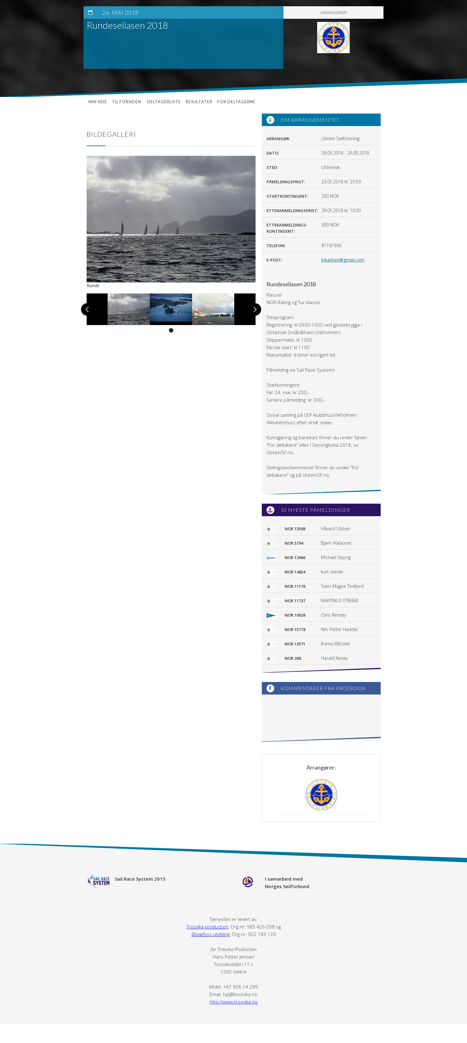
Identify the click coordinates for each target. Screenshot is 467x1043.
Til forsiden (127, 101)
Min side (98, 101)
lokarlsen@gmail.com (342, 260)
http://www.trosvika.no (234, 1002)
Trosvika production (207, 926)
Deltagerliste (164, 101)
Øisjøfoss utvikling (210, 934)
